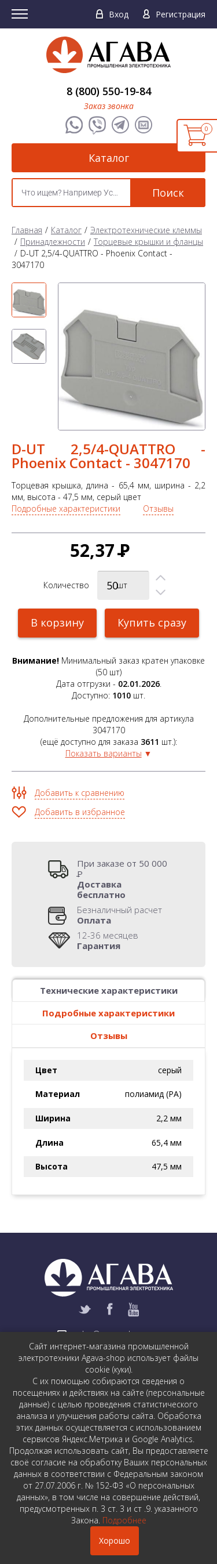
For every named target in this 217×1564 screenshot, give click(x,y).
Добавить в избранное (80, 811)
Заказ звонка (109, 105)
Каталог (109, 158)
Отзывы (158, 508)
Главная (27, 230)
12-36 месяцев (107, 940)
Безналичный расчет (119, 914)
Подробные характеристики (66, 508)
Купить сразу (151, 622)
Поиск (168, 193)
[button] (160, 578)
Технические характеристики (109, 990)
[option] (29, 300)
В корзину (57, 622)
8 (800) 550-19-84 (109, 91)
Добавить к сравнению (79, 792)
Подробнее (124, 1520)
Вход (118, 14)
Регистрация (180, 14)
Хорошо (114, 1540)
